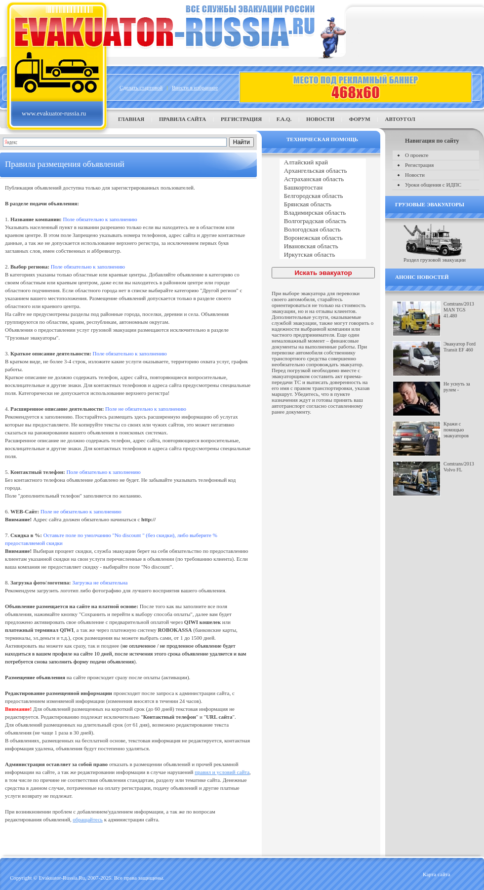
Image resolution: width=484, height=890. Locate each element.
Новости (320, 119)
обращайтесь (88, 819)
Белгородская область (323, 196)
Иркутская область (323, 255)
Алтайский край (323, 162)
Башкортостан (323, 188)
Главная (131, 119)
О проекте (417, 155)
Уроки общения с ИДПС (433, 185)
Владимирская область (323, 213)
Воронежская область (323, 238)
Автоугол (400, 119)
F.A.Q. (284, 119)
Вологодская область (323, 230)
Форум (359, 119)
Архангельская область (323, 171)
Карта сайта (436, 874)
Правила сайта (182, 119)
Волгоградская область (323, 221)
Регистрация (241, 119)
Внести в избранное (195, 87)
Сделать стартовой (141, 87)
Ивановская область (323, 246)
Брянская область (323, 204)
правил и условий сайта (222, 772)
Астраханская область (323, 179)
